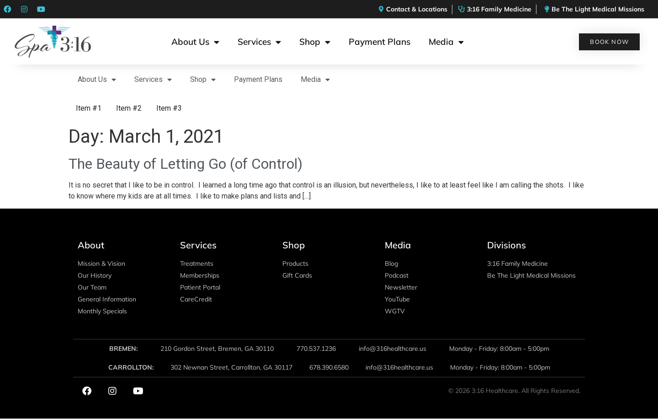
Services (259, 42)
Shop (314, 42)
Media (446, 42)
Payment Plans (379, 41)
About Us (195, 42)
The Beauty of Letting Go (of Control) (185, 163)
